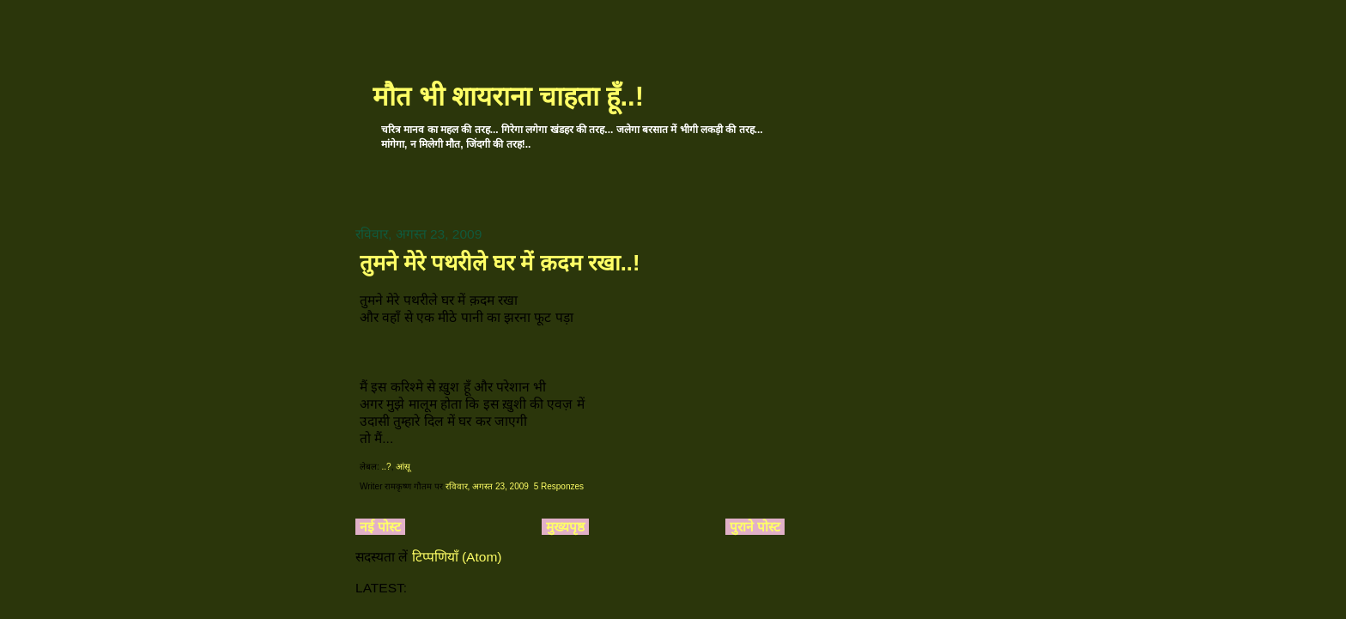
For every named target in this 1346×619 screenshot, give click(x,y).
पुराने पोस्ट (755, 526)
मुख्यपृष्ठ (565, 526)
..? (386, 466)
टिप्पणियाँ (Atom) (457, 556)
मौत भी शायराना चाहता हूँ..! (508, 97)
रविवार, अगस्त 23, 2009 (487, 486)
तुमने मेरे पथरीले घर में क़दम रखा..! (500, 263)
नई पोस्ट (380, 526)
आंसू (403, 466)
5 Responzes (559, 486)
